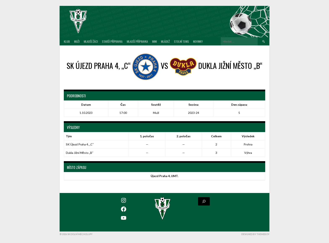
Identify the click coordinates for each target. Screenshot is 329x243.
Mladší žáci (91, 41)
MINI (154, 41)
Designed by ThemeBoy (255, 234)
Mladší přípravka (137, 41)
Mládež (165, 41)
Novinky (198, 41)
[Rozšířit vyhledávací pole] (204, 201)
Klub (67, 41)
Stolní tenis (181, 41)
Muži (77, 41)
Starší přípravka (112, 41)
